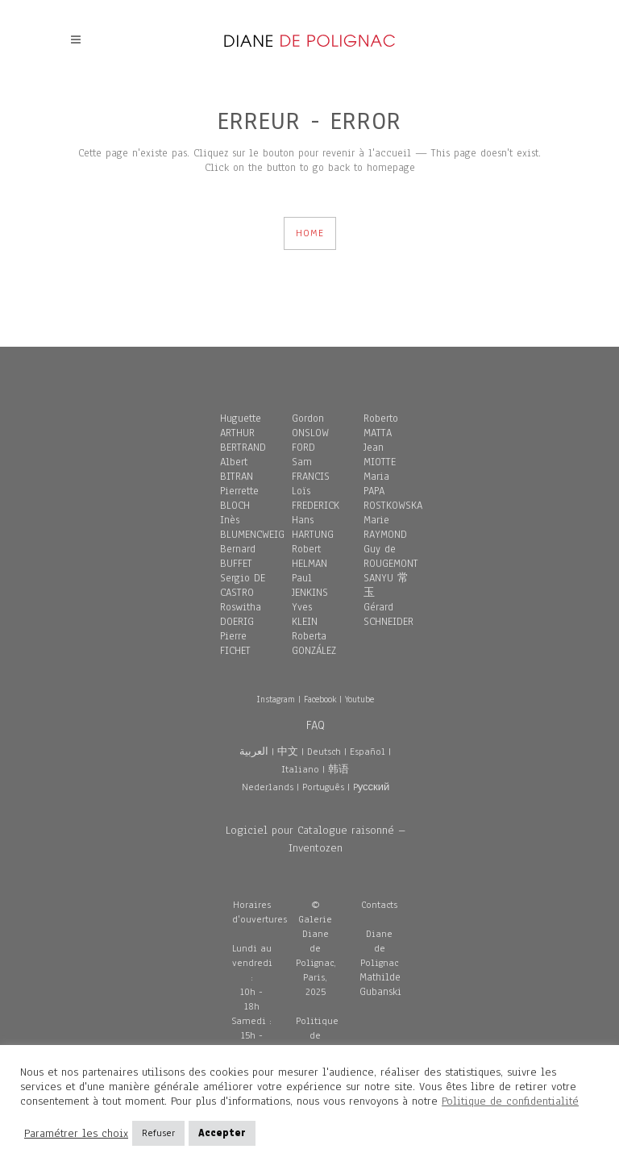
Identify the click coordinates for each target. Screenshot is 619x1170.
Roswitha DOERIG (240, 614)
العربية (253, 751)
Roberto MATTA (381, 425)
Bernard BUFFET (237, 556)
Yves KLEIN (305, 614)
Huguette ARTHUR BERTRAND (243, 433)
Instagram (275, 699)
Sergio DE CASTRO (242, 585)
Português (323, 787)
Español (367, 751)
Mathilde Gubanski (380, 984)
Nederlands (267, 787)
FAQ (315, 725)
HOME (310, 233)
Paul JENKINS (310, 585)
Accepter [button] (222, 1132)
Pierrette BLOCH (239, 498)
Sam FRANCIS (311, 469)
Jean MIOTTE (380, 454)
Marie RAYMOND (385, 527)
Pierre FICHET (235, 643)
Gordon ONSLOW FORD (310, 433)
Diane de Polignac (379, 948)
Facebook (320, 699)
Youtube (359, 699)
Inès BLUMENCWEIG (252, 527)
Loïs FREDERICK (315, 498)
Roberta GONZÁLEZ (314, 643)
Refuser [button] (158, 1132)
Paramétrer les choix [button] (76, 1133)
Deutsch (324, 751)
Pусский (371, 787)
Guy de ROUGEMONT (391, 556)
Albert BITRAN (236, 469)
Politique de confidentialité (510, 1101)
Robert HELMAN (309, 556)
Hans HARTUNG (313, 527)
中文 (287, 751)
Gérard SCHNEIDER (388, 614)
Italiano (300, 769)
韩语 (338, 769)
